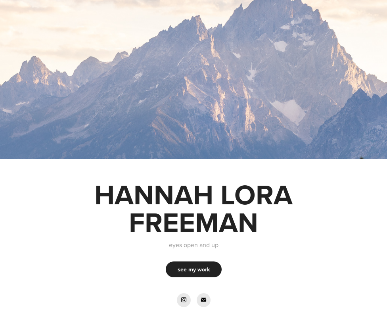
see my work (194, 269)
